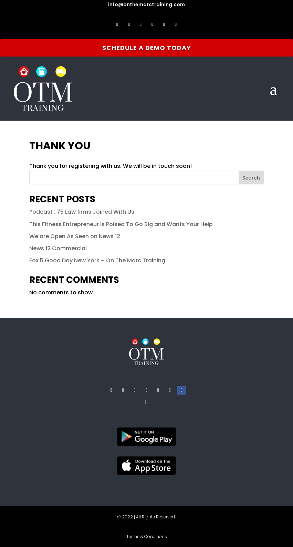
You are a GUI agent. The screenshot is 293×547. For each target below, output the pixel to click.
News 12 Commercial (58, 248)
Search (251, 177)
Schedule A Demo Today (146, 47)
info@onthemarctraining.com (146, 4)
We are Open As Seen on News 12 (74, 236)
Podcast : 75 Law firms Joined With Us (81, 212)
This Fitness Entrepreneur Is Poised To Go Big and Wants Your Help (121, 224)
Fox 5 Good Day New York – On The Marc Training (97, 260)
